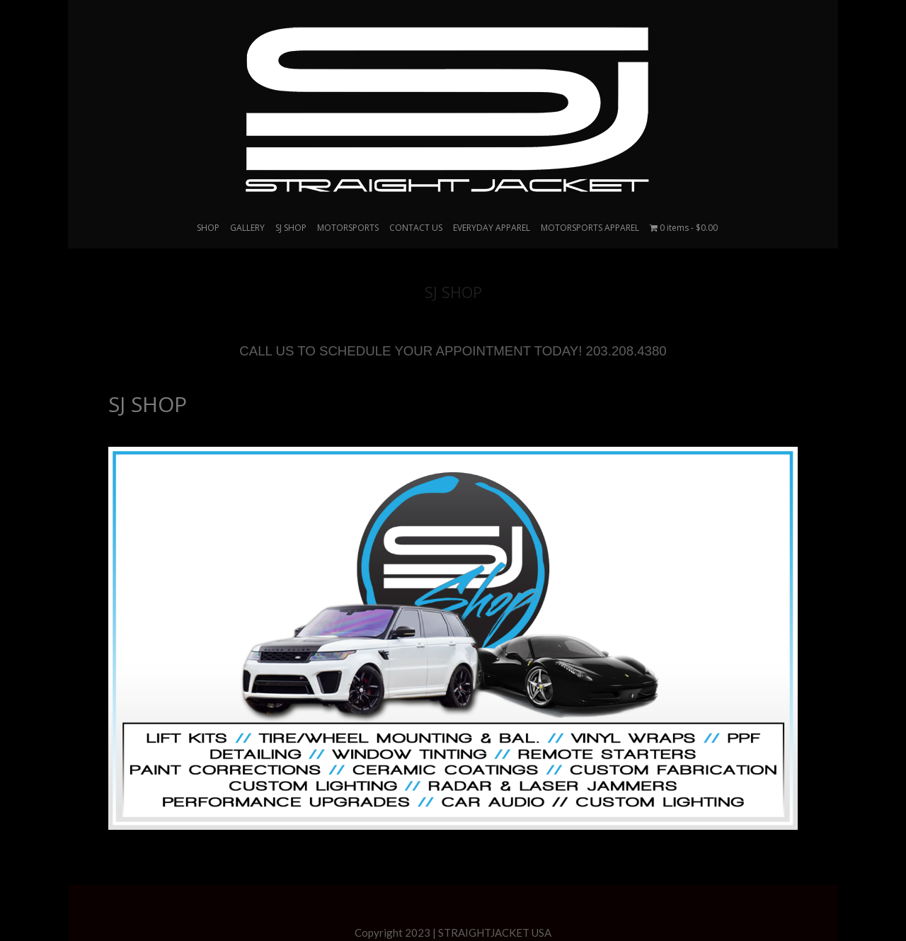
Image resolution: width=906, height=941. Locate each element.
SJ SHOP (147, 403)
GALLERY (247, 228)
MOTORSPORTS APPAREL (590, 228)
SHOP (208, 228)
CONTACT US (415, 228)
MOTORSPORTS (348, 228)
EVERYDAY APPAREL (491, 228)
